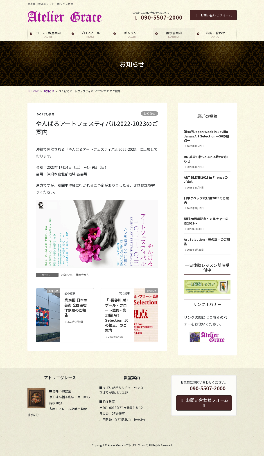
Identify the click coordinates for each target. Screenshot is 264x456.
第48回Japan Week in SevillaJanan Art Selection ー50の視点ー (206, 136)
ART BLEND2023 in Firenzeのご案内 (206, 179)
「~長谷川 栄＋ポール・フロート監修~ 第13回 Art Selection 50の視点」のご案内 (117, 315)
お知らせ (149, 113)
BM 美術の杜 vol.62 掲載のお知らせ (206, 159)
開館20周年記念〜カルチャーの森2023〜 (206, 220)
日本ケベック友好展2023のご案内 (206, 200)
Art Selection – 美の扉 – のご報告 (207, 241)
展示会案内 (82, 274)
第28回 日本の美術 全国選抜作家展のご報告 (75, 307)
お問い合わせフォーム (213, 15)
